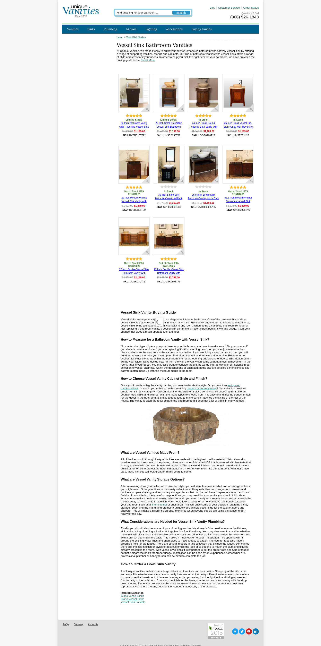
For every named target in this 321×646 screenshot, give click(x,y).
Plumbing (110, 29)
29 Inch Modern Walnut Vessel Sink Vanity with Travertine (134, 199)
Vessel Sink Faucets (133, 602)
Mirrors (131, 29)
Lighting (151, 29)
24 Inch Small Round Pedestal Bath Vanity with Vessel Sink (203, 125)
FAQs (66, 618)
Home (119, 37)
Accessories (174, 29)
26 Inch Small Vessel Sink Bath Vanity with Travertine (238, 125)
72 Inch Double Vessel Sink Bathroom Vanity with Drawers (134, 271)
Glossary (78, 618)
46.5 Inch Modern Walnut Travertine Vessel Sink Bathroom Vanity (238, 199)
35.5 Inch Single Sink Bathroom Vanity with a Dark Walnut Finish (203, 196)
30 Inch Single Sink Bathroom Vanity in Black (168, 196)
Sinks (91, 29)
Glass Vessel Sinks (132, 595)
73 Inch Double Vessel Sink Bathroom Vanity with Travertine (169, 271)
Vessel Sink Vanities (136, 37)
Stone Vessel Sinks (132, 599)
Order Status (251, 7)
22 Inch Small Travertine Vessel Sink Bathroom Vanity (169, 125)
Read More (148, 60)
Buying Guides (201, 29)
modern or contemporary (202, 388)
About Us (93, 618)
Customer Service (229, 7)
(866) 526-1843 (244, 17)
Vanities (73, 29)
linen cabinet (159, 504)
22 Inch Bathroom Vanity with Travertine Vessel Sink (134, 125)
